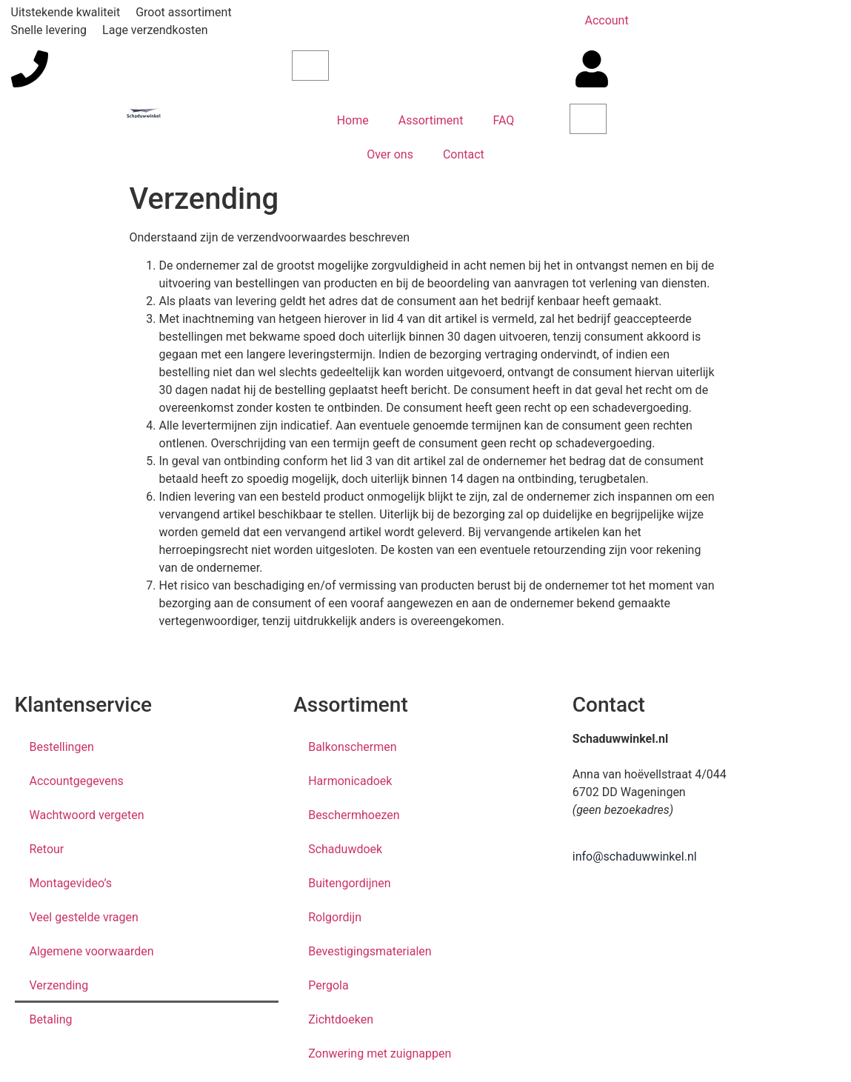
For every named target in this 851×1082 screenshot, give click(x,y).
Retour (47, 849)
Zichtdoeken (340, 1019)
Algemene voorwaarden (92, 951)
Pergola (328, 985)
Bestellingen (62, 747)
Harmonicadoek (350, 781)
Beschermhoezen (353, 815)
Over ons (390, 154)
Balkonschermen (352, 747)
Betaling (51, 1019)
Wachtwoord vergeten (87, 815)
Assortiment (431, 120)
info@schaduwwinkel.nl (635, 856)
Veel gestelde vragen (84, 917)
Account (606, 20)
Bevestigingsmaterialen (370, 951)
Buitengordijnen (349, 883)
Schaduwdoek (345, 849)
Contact (463, 154)
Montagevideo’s (71, 883)
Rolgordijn (334, 917)
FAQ (503, 120)
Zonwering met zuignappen (379, 1053)
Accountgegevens (77, 781)
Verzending (59, 985)
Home (353, 120)
